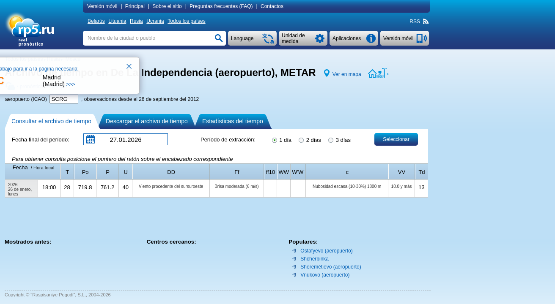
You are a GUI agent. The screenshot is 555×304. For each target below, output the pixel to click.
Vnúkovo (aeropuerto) (324, 275)
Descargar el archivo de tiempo (147, 121)
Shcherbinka (314, 259)
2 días (309, 139)
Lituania (117, 21)
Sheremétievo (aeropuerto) (330, 267)
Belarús (96, 21)
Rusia (136, 21)
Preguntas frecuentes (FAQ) (221, 6)
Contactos (272, 6)
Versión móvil (102, 6)
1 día (281, 139)
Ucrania (155, 21)
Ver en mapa (346, 74)
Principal (135, 6)
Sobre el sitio (166, 6)
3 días (339, 139)
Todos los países (186, 21)
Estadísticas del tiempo (232, 121)
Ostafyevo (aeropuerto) (326, 251)
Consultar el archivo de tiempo (51, 121)
